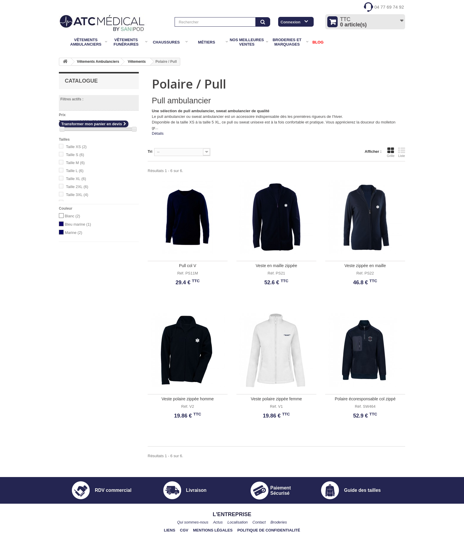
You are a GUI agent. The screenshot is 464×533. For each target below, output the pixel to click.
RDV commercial (113, 490)
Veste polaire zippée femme (276, 398)
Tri (150, 151)
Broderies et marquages (287, 42)
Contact (259, 522)
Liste (401, 152)
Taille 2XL (77, 186)
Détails (158, 133)
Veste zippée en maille (365, 265)
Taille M (75, 162)
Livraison (196, 490)
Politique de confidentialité (268, 530)
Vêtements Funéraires (126, 42)
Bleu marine (78, 224)
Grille (390, 152)
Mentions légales (213, 530)
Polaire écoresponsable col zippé (365, 398)
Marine (73, 232)
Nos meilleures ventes (247, 42)
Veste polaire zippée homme (188, 398)
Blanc (72, 216)
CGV (184, 530)
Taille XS (76, 147)
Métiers (206, 42)
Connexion (290, 22)
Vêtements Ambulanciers (85, 42)
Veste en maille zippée (276, 265)
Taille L (74, 170)
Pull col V (187, 265)
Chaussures (166, 42)
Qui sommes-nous (192, 522)
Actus (218, 522)
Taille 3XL (77, 194)
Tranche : (67, 121)
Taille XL (76, 178)
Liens (169, 530)
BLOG (318, 42)
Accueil (63, 42)
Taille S (75, 154)
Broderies (278, 522)
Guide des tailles (362, 490)
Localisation (237, 522)
